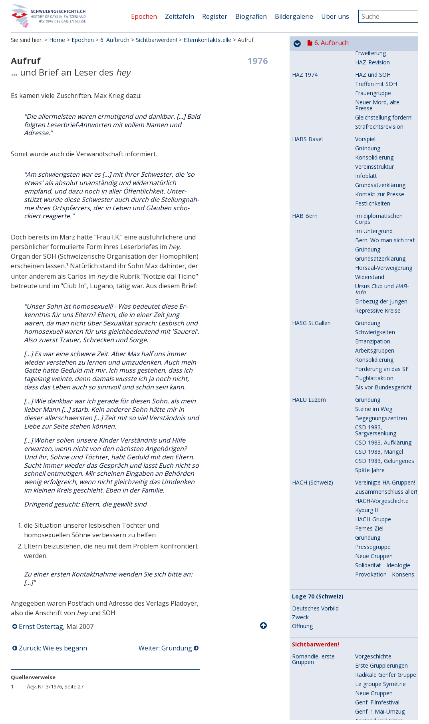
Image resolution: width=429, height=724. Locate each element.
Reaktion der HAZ (378, 58)
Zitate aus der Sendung (385, 485)
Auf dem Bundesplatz (383, 288)
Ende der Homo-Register (313, 546)
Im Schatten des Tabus (385, 310)
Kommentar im (380, 475)
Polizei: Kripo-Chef (378, 543)
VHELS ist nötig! (375, 328)
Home (57, 40)
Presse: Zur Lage (377, 589)
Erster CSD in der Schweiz (314, 613)
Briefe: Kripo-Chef (378, 552)
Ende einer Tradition (381, 114)
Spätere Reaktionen (380, 494)
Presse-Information (380, 251)
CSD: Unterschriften (380, 629)
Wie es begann (374, 224)
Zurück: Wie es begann (53, 648)
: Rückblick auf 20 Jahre (381, 181)
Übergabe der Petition (383, 696)
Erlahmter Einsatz (377, 389)
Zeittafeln (179, 16)
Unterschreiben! (375, 656)
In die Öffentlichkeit (380, 598)
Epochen (144, 16)
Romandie (368, 211)
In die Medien (372, 610)
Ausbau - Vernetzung (382, 347)
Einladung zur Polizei (381, 706)
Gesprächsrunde (376, 77)
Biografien (251, 16)
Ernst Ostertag (41, 626)
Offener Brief (372, 678)
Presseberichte (374, 647)
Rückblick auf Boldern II (385, 68)
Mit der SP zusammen (383, 669)
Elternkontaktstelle (207, 40)
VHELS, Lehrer (310, 310)
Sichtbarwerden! (156, 40)
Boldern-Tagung (376, 261)
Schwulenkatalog (377, 144)
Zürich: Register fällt (317, 669)
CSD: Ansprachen (377, 638)
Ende (361, 399)
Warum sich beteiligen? (384, 86)
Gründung (367, 242)
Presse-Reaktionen (379, 687)
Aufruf (363, 233)
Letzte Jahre (370, 297)
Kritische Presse (375, 580)
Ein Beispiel (369, 531)
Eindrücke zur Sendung (384, 466)
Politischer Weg (375, 570)
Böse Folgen (371, 512)
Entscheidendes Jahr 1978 (328, 421)
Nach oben (264, 626)
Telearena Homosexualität (312, 435)
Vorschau (367, 442)
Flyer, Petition (373, 620)
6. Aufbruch (114, 40)
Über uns (335, 16)
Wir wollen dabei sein (382, 433)
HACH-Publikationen (381, 135)
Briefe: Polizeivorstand (384, 561)
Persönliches (371, 104)
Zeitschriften (308, 126)
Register (214, 16)
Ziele (361, 270)
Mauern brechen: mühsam (377, 359)
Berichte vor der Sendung (376, 454)
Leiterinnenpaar (375, 95)
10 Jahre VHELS (375, 380)
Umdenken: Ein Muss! (382, 337)
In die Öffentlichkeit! (380, 279)
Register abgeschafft (381, 715)
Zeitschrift (368, 371)
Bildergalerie (294, 16)
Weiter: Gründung (165, 648)
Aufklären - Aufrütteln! (383, 521)
